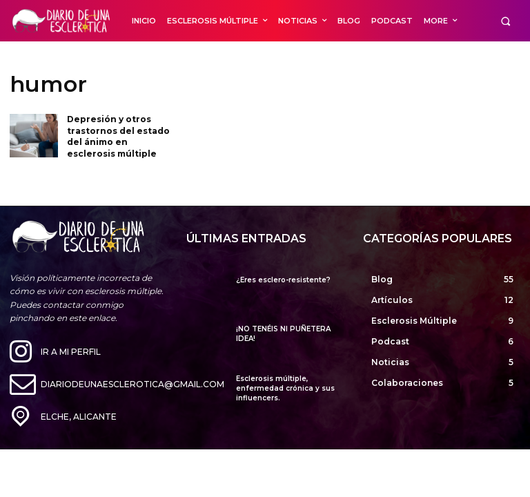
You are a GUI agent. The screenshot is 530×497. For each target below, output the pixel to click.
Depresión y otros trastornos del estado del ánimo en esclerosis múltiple (118, 136)
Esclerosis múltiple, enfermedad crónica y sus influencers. (285, 388)
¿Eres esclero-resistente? (283, 279)
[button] (505, 21)
